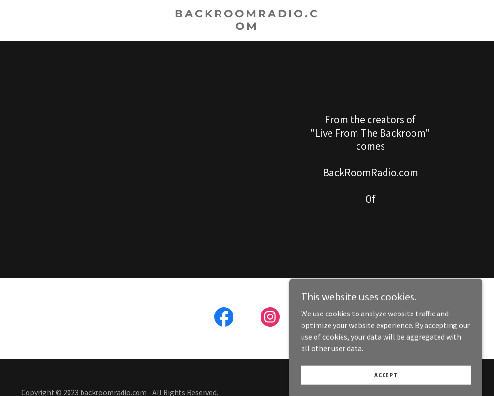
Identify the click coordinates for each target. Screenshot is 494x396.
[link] (247, 27)
